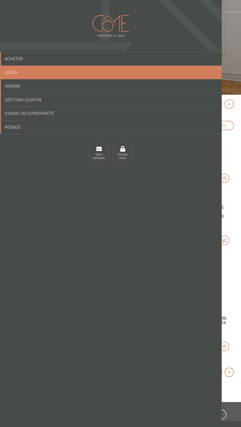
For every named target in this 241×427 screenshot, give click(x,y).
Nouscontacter (14, 159)
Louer (11, 72)
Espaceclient (38, 159)
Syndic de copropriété (18, 116)
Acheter (14, 58)
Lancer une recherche (146, 77)
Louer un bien (85, 6)
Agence (12, 133)
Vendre (12, 86)
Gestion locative (23, 99)
